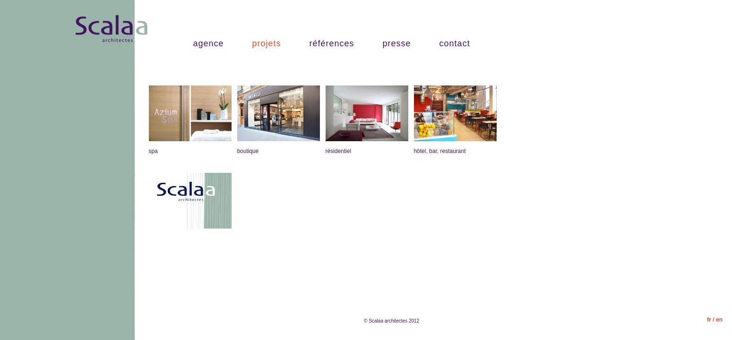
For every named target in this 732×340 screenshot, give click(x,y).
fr (709, 319)
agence (208, 43)
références (332, 43)
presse (397, 43)
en (719, 319)
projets (266, 43)
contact (454, 43)
